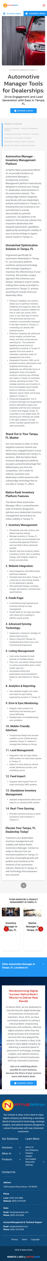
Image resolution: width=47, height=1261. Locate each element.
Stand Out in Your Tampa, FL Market (17, 138)
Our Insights (30, 1159)
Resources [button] (30, 1162)
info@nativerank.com (19, 1212)
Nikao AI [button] (6, 1153)
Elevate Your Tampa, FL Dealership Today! (19, 145)
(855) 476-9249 (19, 1201)
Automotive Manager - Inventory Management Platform (21, 129)
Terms (24, 1239)
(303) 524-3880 (16, 1198)
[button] (44, 5)
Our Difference (31, 1150)
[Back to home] (10, 5)
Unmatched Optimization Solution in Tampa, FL (21, 134)
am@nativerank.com (19, 1226)
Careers (28, 1156)
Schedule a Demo (35, 13)
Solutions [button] (7, 1147)
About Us (29, 1147)
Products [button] (7, 1159)
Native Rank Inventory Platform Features (19, 142)
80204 (20, 1187)
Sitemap (29, 1165)
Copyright (35, 1239)
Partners (29, 1153)
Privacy (14, 1239)
